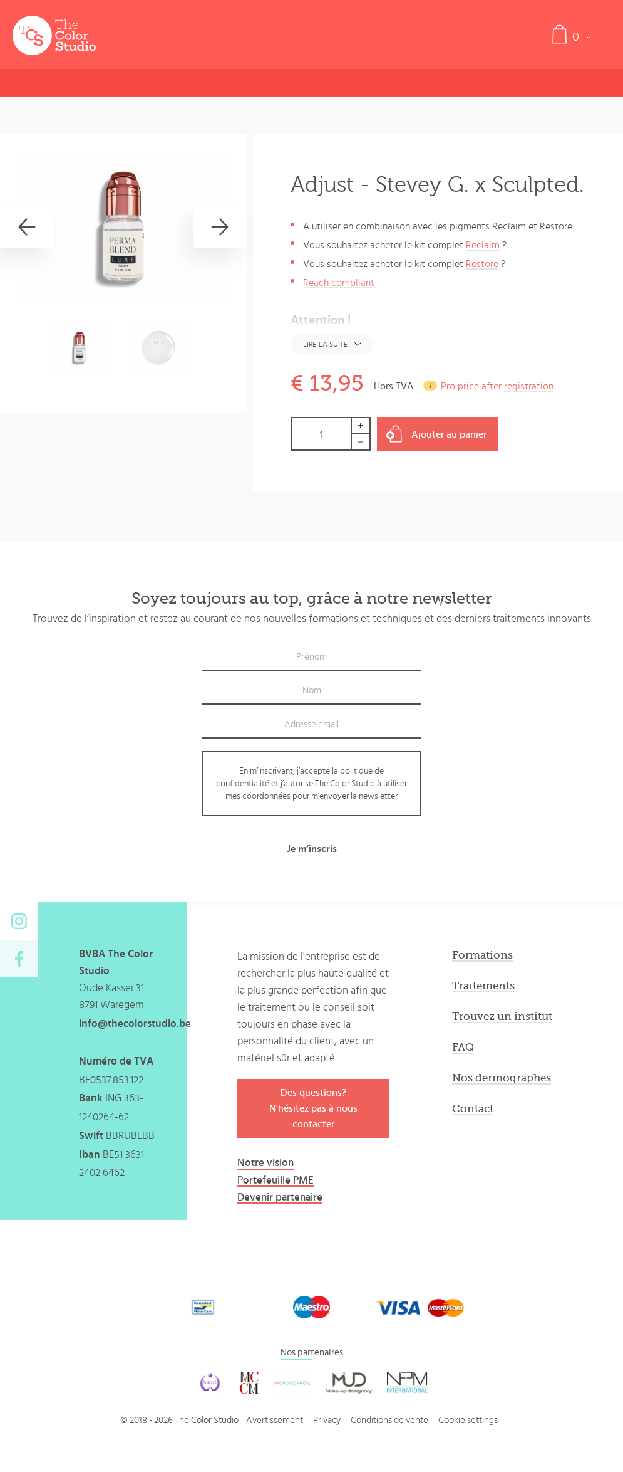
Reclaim (483, 245)
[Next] (220, 227)
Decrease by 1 (361, 442)
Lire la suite (325, 344)
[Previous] (27, 227)
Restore (482, 264)
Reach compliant (340, 283)
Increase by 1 (361, 425)
